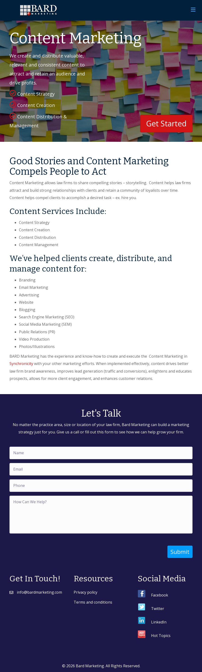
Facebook (159, 595)
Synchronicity (21, 363)
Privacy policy (85, 592)
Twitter (157, 608)
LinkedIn (158, 622)
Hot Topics (161, 635)
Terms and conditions (93, 602)
